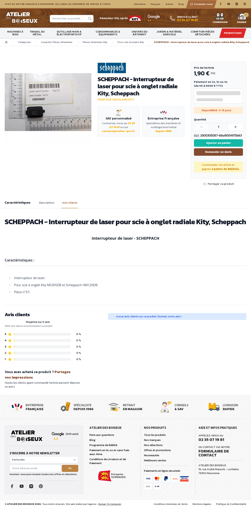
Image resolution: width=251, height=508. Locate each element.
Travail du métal (37, 33)
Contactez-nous (201, 4)
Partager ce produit (218, 184)
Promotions (233, 33)
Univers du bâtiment (139, 33)
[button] (218, 184)
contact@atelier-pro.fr (118, 131)
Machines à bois (15, 33)
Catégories (24, 42)
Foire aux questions (101, 435)
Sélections (140, 4)
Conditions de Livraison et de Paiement (107, 461)
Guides (169, 4)
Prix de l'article (204, 68)
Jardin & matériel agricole (169, 33)
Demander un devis (218, 152)
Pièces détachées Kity (95, 42)
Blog (181, 4)
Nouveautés (151, 455)
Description (46, 203)
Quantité (200, 119)
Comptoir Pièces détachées (202, 33)
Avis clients (69, 203)
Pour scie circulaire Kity (130, 42)
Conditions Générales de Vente (171, 504)
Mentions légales (202, 504)
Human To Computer (109, 504)
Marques (155, 4)
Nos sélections (153, 445)
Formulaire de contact (213, 453)
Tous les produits (155, 435)
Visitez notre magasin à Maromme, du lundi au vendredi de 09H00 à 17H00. (58, 4)
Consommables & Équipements (108, 33)
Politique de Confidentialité (231, 504)
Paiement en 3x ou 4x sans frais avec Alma (109, 452)
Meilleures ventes (155, 460)
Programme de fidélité (103, 445)
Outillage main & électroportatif (69, 33)
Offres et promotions (157, 450)
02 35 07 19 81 (211, 439)
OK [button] (70, 468)
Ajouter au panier (218, 143)
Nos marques (152, 440)
